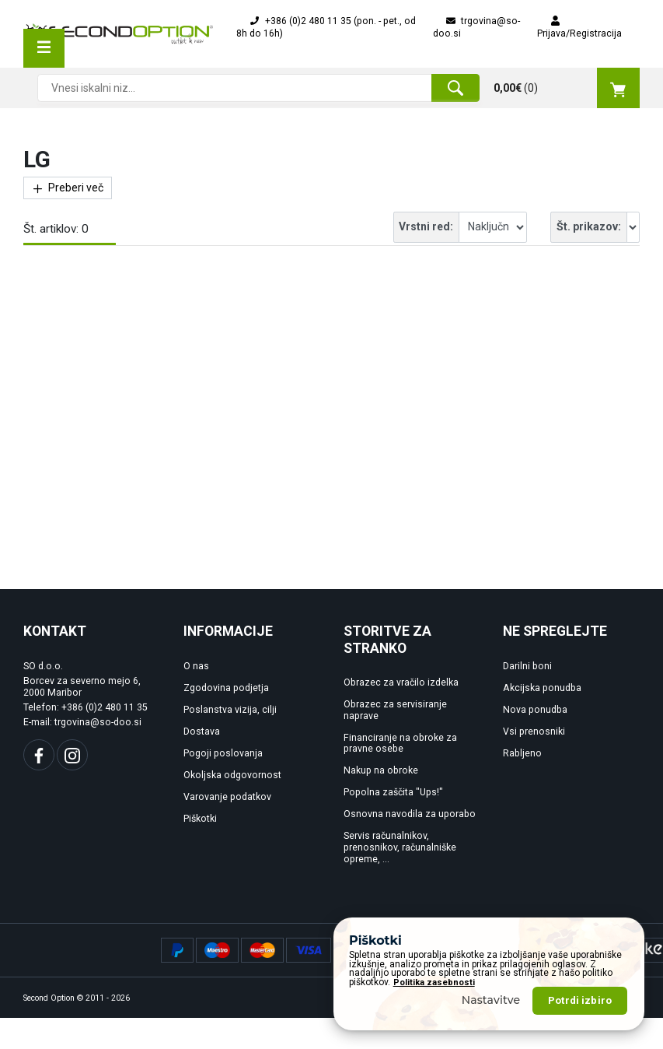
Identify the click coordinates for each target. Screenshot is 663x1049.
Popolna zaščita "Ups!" (393, 792)
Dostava (201, 731)
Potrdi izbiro (580, 1000)
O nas (196, 666)
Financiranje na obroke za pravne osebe (400, 743)
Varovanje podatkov (227, 796)
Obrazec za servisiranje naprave (395, 710)
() (567, 88)
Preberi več (67, 188)
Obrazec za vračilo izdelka (401, 682)
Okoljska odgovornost (232, 775)
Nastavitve (491, 1000)
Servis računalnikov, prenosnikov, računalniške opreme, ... (400, 847)
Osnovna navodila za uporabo (410, 814)
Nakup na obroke (381, 770)
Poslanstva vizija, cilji (230, 709)
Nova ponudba (535, 709)
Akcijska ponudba (542, 687)
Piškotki (200, 818)
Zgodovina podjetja (226, 687)
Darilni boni (527, 666)
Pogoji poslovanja (223, 753)
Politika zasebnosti (434, 982)
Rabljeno (522, 753)
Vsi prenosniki (534, 731)
